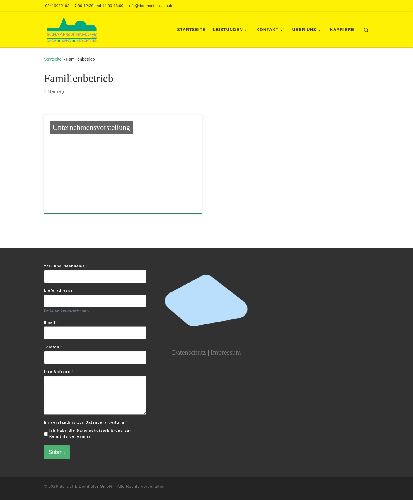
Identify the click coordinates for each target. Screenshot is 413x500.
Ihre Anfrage (59, 371)
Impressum (226, 352)
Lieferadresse (60, 290)
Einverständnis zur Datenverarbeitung (86, 422)
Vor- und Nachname (66, 266)
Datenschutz (189, 352)
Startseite (53, 59)
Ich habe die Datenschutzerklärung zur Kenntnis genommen (90, 433)
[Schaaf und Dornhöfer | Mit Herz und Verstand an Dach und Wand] (72, 29)
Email (51, 322)
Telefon (53, 347)
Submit (57, 452)
